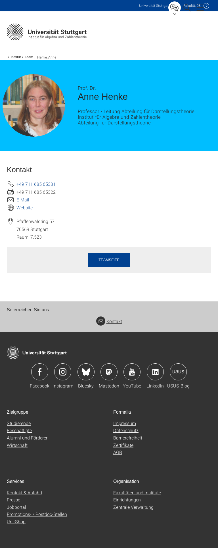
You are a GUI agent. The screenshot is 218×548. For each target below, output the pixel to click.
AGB (117, 452)
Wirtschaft (17, 445)
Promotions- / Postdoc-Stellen (37, 514)
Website (24, 208)
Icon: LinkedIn (155, 371)
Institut (16, 57)
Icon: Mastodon (109, 371)
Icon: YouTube (132, 371)
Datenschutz (126, 430)
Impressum (124, 423)
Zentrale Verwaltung (133, 507)
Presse (13, 500)
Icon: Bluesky (86, 371)
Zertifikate (123, 445)
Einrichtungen (127, 500)
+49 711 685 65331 (36, 184)
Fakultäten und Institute (137, 492)
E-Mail (22, 200)
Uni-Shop (16, 521)
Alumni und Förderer (27, 438)
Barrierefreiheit (127, 438)
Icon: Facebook (39, 371)
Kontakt (109, 321)
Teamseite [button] (109, 260)
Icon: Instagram (62, 371)
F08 (192, 5)
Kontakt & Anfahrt (24, 492)
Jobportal (16, 507)
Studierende (19, 423)
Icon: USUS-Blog (178, 371)
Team (29, 57)
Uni (154, 5)
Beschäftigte (19, 430)
